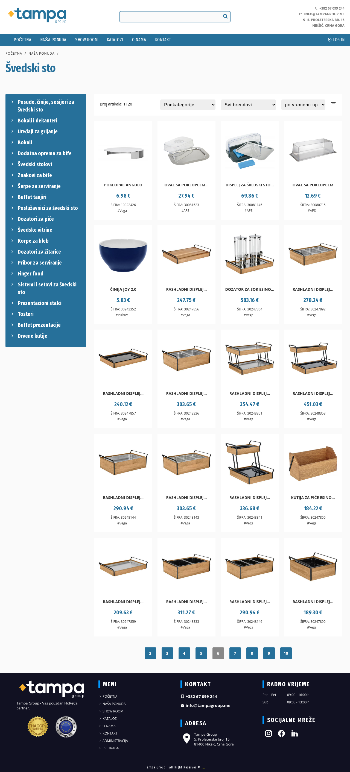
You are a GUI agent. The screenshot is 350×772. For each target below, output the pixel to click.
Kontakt (163, 39)
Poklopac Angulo (123, 184)
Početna (22, 39)
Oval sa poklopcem (313, 184)
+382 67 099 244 (329, 8)
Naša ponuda (53, 39)
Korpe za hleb (29, 241)
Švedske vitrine (31, 230)
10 (286, 653)
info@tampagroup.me (321, 14)
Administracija (113, 740)
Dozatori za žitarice (35, 252)
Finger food (26, 273)
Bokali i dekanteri (33, 120)
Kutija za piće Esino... (313, 497)
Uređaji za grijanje (34, 131)
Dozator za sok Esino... (249, 289)
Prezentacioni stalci (36, 303)
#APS (185, 210)
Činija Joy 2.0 (123, 289)
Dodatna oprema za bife (41, 153)
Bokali (21, 142)
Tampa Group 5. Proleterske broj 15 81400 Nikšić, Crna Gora (207, 739)
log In (336, 39)
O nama (139, 39)
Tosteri (22, 314)
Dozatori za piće (32, 219)
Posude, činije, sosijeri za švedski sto (42, 105)
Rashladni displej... (186, 289)
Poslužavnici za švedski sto (44, 208)
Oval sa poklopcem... (186, 184)
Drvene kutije (28, 336)
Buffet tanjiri (28, 197)
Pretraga (108, 748)
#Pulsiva (122, 315)
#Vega (122, 210)
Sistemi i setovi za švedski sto (43, 288)
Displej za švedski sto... (250, 184)
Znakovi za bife (31, 175)
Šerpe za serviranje (35, 186)
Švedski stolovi (31, 164)
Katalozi (115, 39)
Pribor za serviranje (36, 262)
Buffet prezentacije (35, 325)
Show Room (86, 39)
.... (203, 767)
